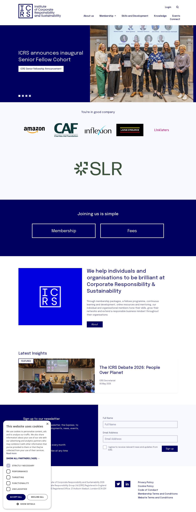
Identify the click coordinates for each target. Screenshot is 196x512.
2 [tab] (23, 96)
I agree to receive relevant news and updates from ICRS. (133, 448)
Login (168, 7)
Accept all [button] (16, 497)
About (94, 324)
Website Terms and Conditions (155, 498)
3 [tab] (26, 96)
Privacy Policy (145, 482)
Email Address (110, 433)
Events (176, 16)
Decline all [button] (37, 497)
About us (89, 16)
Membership (107, 16)
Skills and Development (135, 16)
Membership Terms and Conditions (158, 494)
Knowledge (160, 16)
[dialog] (27, 465)
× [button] (47, 424)
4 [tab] (30, 96)
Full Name (108, 418)
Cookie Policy (145, 486)
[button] (27, 458)
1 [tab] (19, 96)
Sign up (170, 449)
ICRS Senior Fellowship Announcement (41, 69)
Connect (175, 19)
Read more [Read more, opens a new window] (11, 453)
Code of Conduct (148, 490)
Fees (132, 231)
